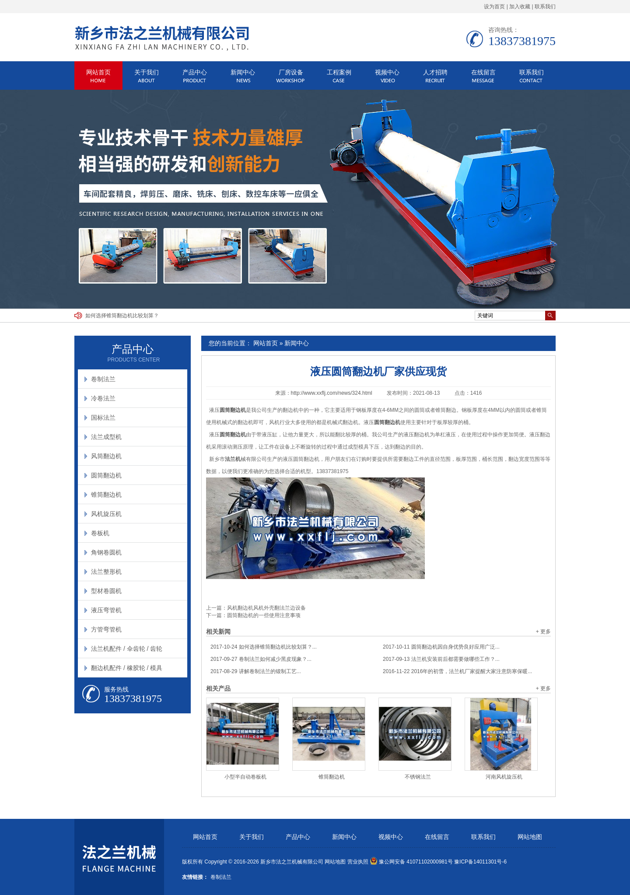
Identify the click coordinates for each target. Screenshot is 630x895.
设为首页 (494, 7)
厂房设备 (291, 72)
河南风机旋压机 (504, 777)
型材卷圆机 (106, 590)
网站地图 (530, 837)
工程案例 (339, 72)
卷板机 (100, 533)
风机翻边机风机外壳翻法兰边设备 (266, 608)
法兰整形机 (106, 571)
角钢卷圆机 (106, 552)
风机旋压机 (106, 513)
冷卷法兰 (103, 398)
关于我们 (146, 72)
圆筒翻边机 (106, 475)
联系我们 (545, 7)
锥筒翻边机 (331, 777)
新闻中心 (243, 72)
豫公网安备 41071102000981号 (411, 862)
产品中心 (194, 72)
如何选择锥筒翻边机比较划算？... (263, 647)
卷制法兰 (103, 379)
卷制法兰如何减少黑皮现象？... (261, 659)
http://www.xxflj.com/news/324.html (331, 393)
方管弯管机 (106, 629)
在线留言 (483, 72)
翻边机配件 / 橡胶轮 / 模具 (126, 667)
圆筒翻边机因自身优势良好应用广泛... (441, 647)
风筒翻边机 (106, 456)
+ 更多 (543, 631)
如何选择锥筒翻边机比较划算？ (122, 315)
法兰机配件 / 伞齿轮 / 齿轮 (126, 648)
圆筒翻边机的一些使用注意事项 (264, 615)
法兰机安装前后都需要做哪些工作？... (441, 659)
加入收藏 (519, 7)
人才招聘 (435, 72)
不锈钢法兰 (418, 777)
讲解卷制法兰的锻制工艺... (255, 671)
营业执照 (357, 862)
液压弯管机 (106, 610)
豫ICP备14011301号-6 (480, 862)
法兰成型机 (106, 436)
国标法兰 (103, 417)
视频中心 (387, 72)
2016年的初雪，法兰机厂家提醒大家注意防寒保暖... (457, 671)
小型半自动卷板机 (245, 777)
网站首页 (98, 72)
